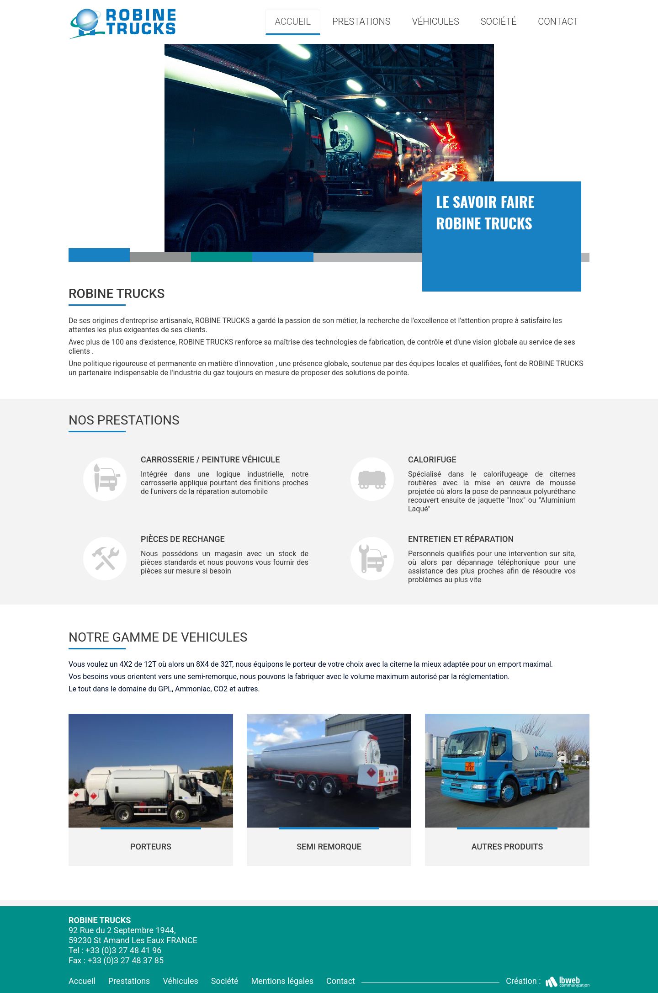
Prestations (129, 981)
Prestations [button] (361, 21)
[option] (329, 148)
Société (499, 21)
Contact (558, 21)
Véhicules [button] (435, 21)
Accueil (293, 21)
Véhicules (180, 981)
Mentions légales (282, 981)
